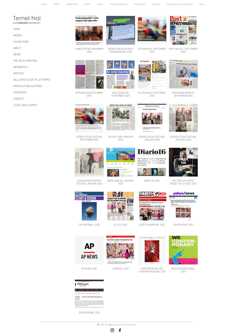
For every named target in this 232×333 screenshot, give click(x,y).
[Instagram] (112, 330)
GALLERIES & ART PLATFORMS (31, 79)
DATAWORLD (20, 67)
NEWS (17, 54)
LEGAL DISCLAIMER (25, 105)
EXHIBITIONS (21, 41)
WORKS (17, 35)
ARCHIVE (18, 73)
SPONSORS (19, 92)
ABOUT (17, 48)
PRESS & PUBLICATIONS (27, 86)
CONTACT (18, 98)
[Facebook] (119, 330)
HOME (16, 29)
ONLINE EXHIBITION (25, 60)
